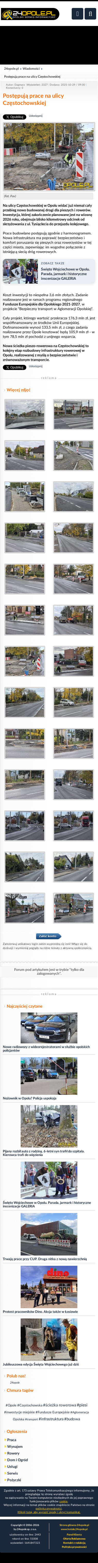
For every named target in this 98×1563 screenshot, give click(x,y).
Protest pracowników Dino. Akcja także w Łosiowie (40, 1312)
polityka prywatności (49, 1508)
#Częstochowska (29, 1405)
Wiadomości (31, 68)
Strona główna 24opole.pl (74, 1525)
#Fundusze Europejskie (53, 1412)
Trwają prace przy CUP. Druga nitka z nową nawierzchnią (45, 1259)
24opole (15, 1382)
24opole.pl (11, 68)
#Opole (11, 1405)
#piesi (82, 1405)
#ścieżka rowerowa (59, 1405)
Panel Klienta (74, 1534)
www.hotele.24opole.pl (74, 1529)
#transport (31, 1419)
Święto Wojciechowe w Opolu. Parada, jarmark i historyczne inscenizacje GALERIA (47, 1204)
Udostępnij (36, 115)
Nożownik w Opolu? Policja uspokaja (29, 1098)
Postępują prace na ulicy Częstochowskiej (32, 76)
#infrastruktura (51, 1419)
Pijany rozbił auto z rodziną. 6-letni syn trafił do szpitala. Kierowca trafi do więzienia (44, 1153)
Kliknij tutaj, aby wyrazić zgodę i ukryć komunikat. (49, 1512)
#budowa (72, 1419)
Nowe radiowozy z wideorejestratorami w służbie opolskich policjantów (46, 1048)
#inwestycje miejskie (19, 1412)
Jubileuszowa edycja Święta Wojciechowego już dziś (41, 1364)
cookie (63, 1501)
